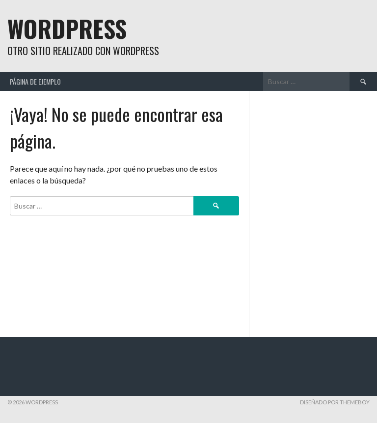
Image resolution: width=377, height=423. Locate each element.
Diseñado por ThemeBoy (335, 402)
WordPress (67, 28)
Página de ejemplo (35, 81)
